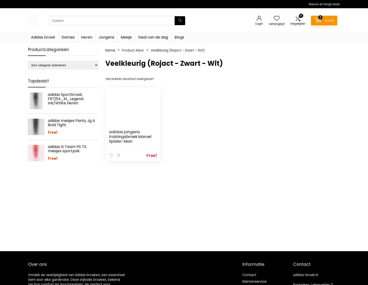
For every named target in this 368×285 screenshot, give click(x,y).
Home (110, 50)
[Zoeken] (180, 20)
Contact (249, 275)
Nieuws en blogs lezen (324, 4)
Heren (86, 37)
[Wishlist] (277, 19)
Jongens (106, 37)
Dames (68, 37)
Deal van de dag (153, 37)
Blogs (179, 37)
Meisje (126, 37)
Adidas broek (43, 37)
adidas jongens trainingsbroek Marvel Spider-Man (130, 136)
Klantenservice (254, 281)
